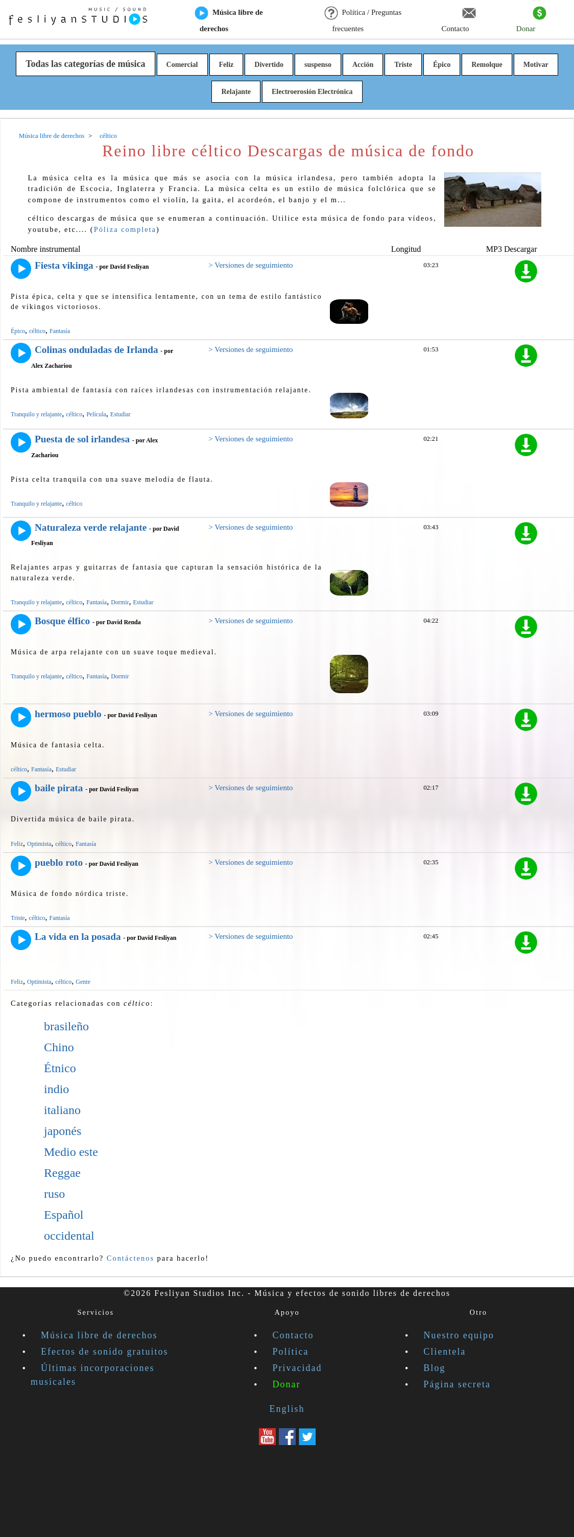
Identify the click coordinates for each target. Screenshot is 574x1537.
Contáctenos (130, 1258)
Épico (441, 64)
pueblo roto (59, 862)
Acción (362, 64)
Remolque (487, 64)
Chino (59, 1047)
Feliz (226, 64)
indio (56, 1089)
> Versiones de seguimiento (250, 265)
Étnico (60, 1068)
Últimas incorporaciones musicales (92, 1375)
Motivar (535, 64)
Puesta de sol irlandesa (82, 439)
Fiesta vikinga (64, 265)
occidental (69, 1235)
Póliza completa (125, 229)
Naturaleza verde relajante (91, 527)
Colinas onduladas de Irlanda (96, 349)
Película (96, 414)
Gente (83, 981)
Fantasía (60, 331)
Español (63, 1214)
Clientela (444, 1351)
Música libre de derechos (229, 20)
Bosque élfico (62, 621)
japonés (62, 1131)
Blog (434, 1368)
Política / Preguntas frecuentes (362, 20)
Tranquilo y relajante (36, 414)
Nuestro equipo (458, 1335)
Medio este (71, 1151)
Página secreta (456, 1384)
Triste (403, 64)
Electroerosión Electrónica (312, 92)
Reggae (62, 1172)
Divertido (268, 64)
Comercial (182, 64)
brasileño (66, 1026)
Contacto (458, 20)
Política (291, 1351)
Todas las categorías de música (85, 64)
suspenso (317, 64)
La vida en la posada (78, 936)
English (286, 1409)
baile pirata (59, 788)
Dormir (120, 602)
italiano (62, 1110)
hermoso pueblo (68, 713)
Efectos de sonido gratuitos (104, 1351)
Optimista (39, 843)
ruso (54, 1193)
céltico (37, 331)
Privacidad (297, 1368)
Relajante (236, 92)
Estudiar (120, 414)
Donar (531, 20)
